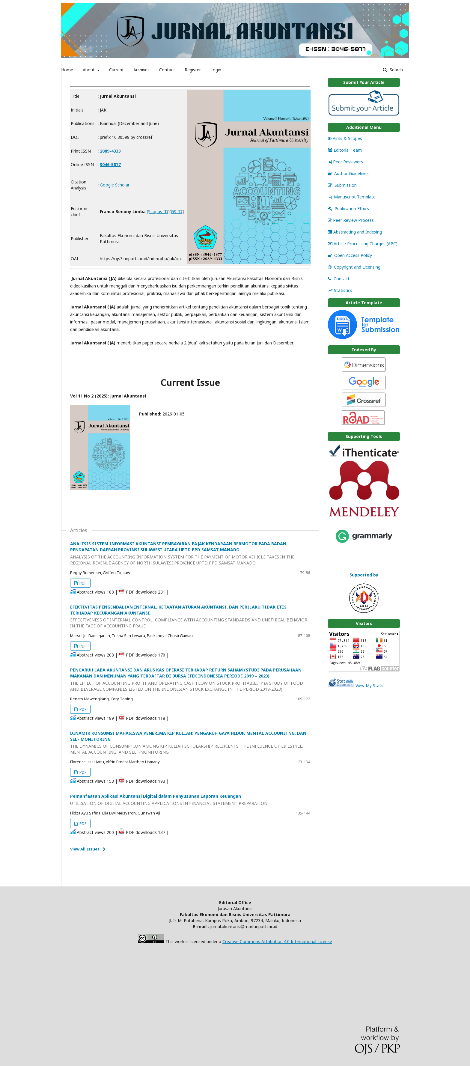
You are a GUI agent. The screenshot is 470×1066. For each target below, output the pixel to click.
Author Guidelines (348, 173)
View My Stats (369, 685)
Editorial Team (345, 150)
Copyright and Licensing (354, 267)
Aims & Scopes (345, 138)
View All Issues (85, 849)
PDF (82, 583)
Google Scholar (114, 185)
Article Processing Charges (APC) (362, 243)
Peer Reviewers (345, 162)
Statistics (340, 290)
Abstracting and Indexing (355, 232)
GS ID (176, 211)
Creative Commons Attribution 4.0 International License (277, 941)
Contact (339, 278)
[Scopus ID (157, 211)
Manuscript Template (352, 197)
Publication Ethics (348, 208)
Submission (342, 185)
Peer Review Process (351, 220)
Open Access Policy (350, 255)
